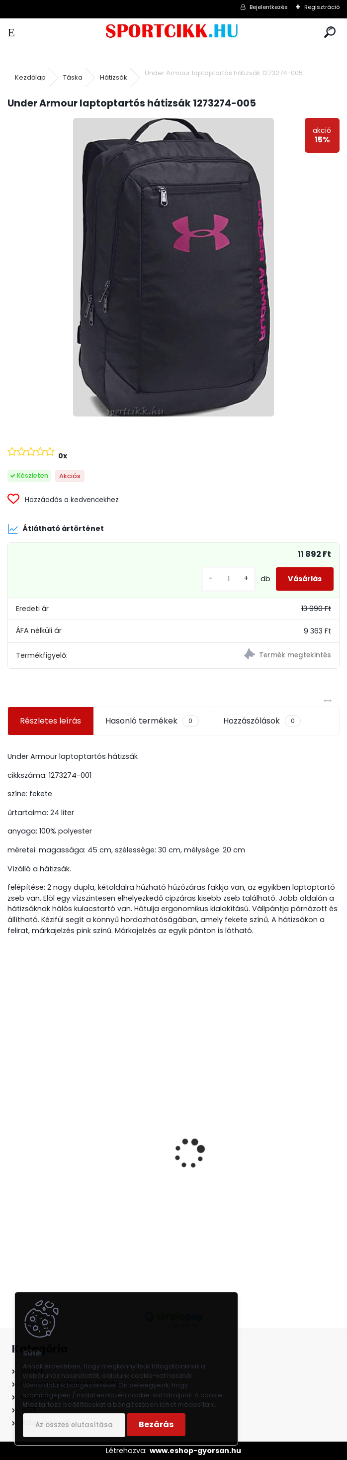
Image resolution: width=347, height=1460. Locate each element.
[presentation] (13, 1136)
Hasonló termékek (151, 721)
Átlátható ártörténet (55, 528)
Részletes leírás (50, 721)
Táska (73, 77)
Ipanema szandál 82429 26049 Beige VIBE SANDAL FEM (87, 1156)
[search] (330, 32)
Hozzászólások (262, 721)
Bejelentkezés (269, 7)
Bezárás (156, 1424)
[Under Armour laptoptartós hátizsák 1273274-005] (173, 267)
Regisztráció (322, 7)
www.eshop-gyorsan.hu (195, 1451)
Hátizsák (113, 77)
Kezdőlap (30, 77)
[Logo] (173, 32)
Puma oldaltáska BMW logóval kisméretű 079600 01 (244, 1192)
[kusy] (228, 579)
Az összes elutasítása (74, 1425)
